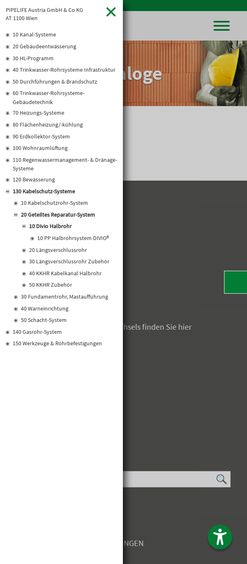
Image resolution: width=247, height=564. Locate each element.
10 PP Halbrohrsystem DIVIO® (73, 238)
